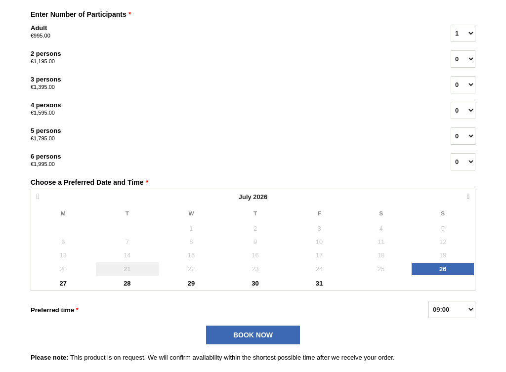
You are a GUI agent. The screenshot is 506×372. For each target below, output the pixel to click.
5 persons (228, 135)
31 (319, 283)
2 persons (228, 58)
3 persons (228, 83)
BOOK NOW (253, 335)
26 (442, 269)
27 (63, 283)
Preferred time (55, 310)
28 (127, 283)
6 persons (228, 160)
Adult (228, 32)
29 (191, 283)
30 (255, 283)
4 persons (228, 109)
